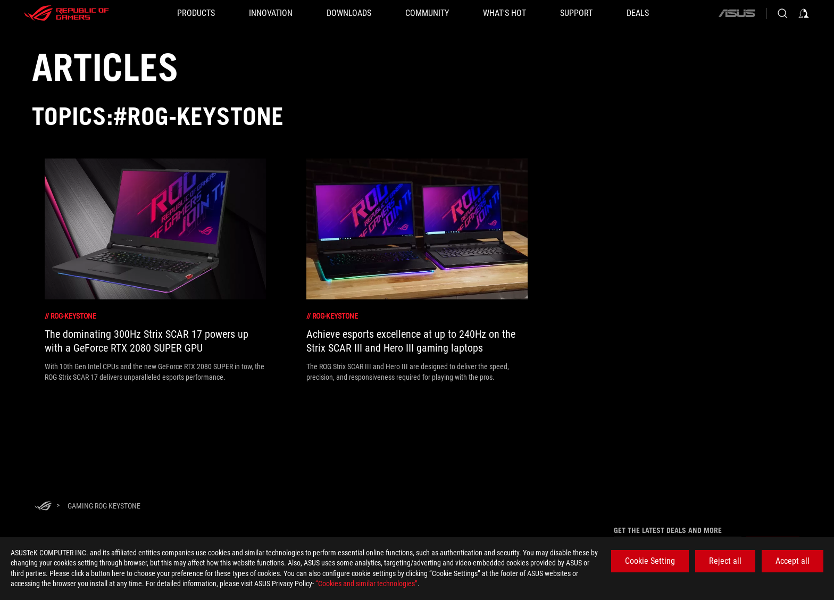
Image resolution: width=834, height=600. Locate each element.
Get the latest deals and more (668, 530)
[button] (196, 13)
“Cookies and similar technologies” (366, 583)
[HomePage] (43, 506)
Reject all (725, 561)
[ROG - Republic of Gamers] (66, 13)
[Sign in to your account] (803, 13)
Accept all (792, 561)
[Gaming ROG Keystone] (104, 506)
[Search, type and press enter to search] (782, 13)
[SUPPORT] (576, 13)
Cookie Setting (650, 561)
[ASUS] (736, 13)
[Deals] (638, 13)
